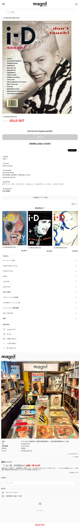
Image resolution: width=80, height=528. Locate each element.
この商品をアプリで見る (40, 197)
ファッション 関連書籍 (11, 308)
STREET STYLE (8, 271)
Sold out (40, 137)
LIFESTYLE (6, 287)
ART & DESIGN (8, 313)
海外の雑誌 (7, 292)
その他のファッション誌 (11, 303)
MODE (5, 276)
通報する (74, 204)
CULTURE (6, 281)
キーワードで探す (9, 260)
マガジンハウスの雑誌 (10, 297)
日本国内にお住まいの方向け (40, 144)
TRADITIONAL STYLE (10, 266)
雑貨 (4, 318)
